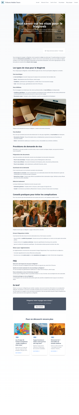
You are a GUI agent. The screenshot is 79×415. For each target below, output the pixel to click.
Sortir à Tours (54, 2)
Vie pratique (61, 2)
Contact (76, 2)
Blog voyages (69, 2)
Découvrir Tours (45, 2)
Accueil (37, 2)
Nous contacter (39, 306)
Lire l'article (18, 352)
